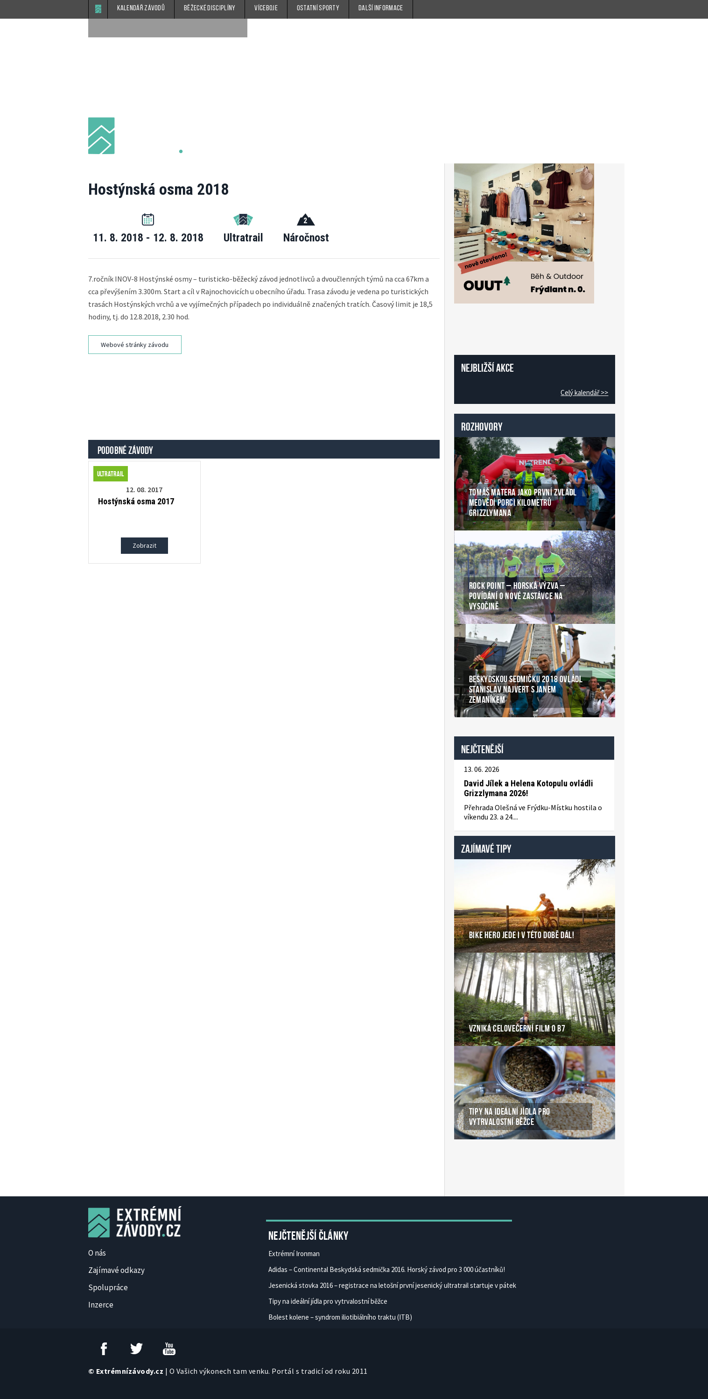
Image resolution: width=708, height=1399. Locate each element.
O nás (97, 1253)
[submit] (238, 28)
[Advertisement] (265, 389)
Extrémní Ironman (294, 1253)
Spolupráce (108, 1287)
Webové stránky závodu (134, 344)
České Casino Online (474, 1163)
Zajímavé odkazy (116, 1270)
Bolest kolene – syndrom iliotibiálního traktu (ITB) (340, 1317)
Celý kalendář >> (584, 392)
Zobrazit (144, 545)
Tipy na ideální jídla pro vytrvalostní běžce (327, 1301)
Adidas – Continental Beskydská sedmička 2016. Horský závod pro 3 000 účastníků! (386, 1269)
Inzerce (100, 1305)
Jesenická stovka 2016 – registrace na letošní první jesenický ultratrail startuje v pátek (392, 1285)
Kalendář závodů (141, 8)
